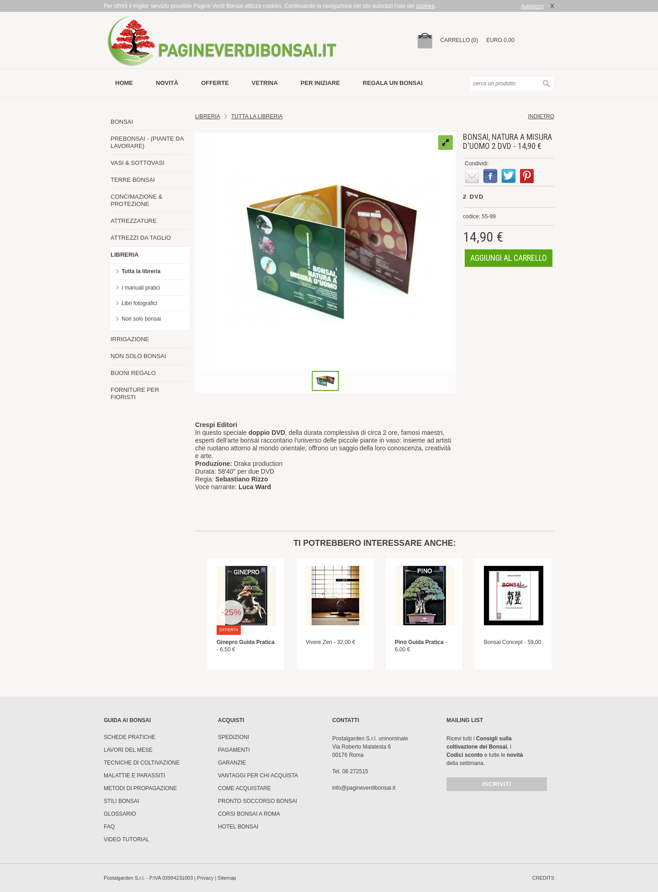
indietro (541, 116)
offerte (215, 82)
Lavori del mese (128, 750)
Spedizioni (233, 737)
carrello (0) (459, 40)
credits (543, 878)
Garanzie (232, 763)
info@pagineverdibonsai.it (363, 788)
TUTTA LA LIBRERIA (256, 116)
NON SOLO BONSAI (138, 356)
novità (167, 82)
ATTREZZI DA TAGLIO (141, 237)
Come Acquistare (244, 788)
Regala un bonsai (393, 82)
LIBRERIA (124, 254)
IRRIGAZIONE (130, 339)
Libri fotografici (139, 303)
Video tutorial (126, 839)
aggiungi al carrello (508, 258)
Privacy (205, 878)
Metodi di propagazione (140, 788)
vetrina (265, 82)
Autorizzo (532, 6)
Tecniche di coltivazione (142, 763)
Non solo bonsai (141, 319)
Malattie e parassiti (134, 775)
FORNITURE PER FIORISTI (135, 393)
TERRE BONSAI (133, 179)
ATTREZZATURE (134, 220)
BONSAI (122, 121)
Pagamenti (234, 750)
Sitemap (227, 878)
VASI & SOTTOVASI (137, 162)
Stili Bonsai (121, 801)
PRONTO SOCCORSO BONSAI (257, 801)
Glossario (120, 814)
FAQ (109, 826)
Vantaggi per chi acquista (258, 775)
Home (124, 82)
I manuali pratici (141, 288)
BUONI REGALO (133, 372)
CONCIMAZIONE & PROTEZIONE (136, 200)
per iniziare (320, 82)
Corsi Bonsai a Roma (249, 814)
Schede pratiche (129, 737)
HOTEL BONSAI (238, 826)
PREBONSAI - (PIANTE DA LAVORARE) (147, 142)
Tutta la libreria (141, 271)
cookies (425, 6)
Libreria (207, 116)
